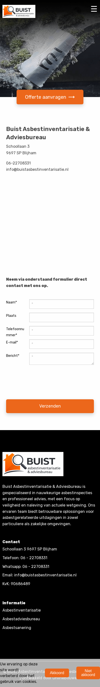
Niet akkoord (88, 673)
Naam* (11, 302)
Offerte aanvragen (50, 97)
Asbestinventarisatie (21, 610)
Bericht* (12, 356)
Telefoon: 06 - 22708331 (24, 558)
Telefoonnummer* (15, 332)
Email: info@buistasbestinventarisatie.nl (39, 575)
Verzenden (50, 406)
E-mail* (12, 342)
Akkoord (57, 673)
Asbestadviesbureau (21, 619)
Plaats (11, 316)
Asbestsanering (16, 627)
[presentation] (32, 383)
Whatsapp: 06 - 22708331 (25, 566)
